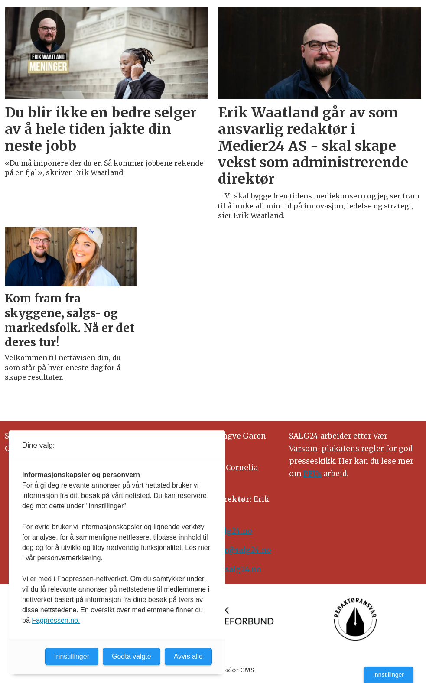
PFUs (312, 473)
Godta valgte (131, 656)
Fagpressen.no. (56, 620)
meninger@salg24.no (230, 550)
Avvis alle (188, 656)
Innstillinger (388, 674)
